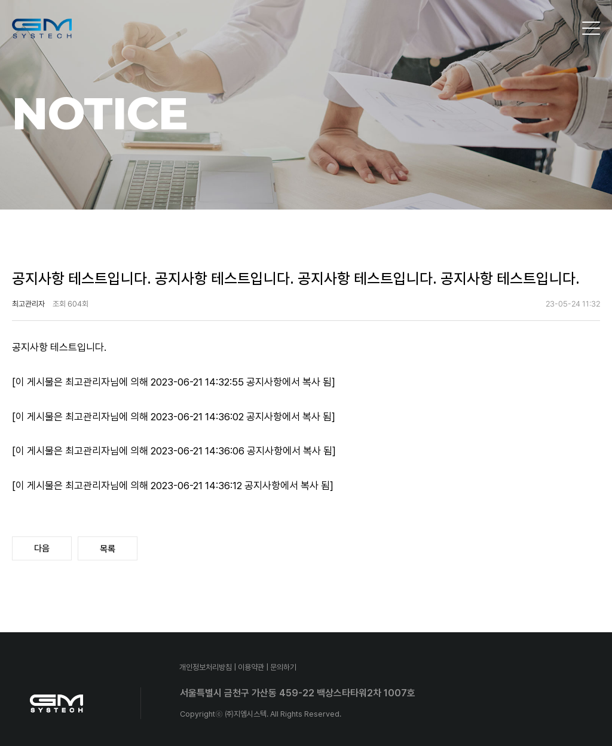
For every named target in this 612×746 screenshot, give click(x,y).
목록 (107, 549)
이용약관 (251, 667)
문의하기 (283, 667)
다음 (42, 548)
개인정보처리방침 (205, 667)
